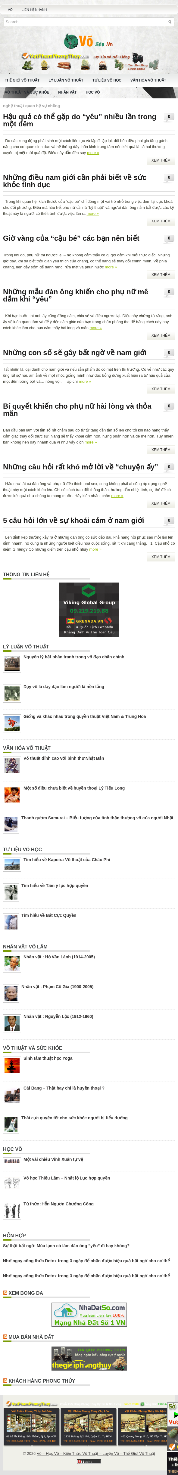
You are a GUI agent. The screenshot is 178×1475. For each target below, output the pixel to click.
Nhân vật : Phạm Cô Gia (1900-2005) (57, 986)
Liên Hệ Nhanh (34, 9)
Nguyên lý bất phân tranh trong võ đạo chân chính (73, 656)
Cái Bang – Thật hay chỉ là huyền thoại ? (64, 1088)
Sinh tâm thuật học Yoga (48, 1058)
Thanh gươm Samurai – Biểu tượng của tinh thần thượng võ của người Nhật (97, 817)
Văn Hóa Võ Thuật (148, 80)
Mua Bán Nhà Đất (31, 1337)
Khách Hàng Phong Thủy (41, 1381)
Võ (10, 9)
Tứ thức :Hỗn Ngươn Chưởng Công (58, 1203)
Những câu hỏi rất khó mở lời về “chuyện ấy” (80, 467)
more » (93, 152)
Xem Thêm (160, 160)
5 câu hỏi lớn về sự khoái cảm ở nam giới (73, 520)
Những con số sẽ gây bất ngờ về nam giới (75, 352)
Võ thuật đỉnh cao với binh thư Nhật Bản (63, 758)
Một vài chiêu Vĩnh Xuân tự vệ (53, 1159)
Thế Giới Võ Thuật (22, 80)
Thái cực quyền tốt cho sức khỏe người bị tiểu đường (74, 1117)
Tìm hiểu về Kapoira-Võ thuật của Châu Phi (66, 859)
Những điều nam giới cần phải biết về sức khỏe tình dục (74, 181)
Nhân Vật (67, 92)
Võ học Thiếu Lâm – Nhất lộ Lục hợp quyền (66, 1178)
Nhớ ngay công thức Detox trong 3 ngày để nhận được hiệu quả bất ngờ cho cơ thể (86, 1260)
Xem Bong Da (25, 1293)
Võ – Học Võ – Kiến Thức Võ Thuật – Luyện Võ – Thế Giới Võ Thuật (96, 1453)
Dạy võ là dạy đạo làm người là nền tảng (63, 686)
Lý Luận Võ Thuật (65, 80)
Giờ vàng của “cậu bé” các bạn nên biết (71, 238)
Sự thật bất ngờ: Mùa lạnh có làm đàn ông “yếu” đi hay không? (66, 1245)
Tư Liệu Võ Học (106, 80)
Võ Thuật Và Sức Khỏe (27, 92)
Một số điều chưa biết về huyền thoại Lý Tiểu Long (74, 788)
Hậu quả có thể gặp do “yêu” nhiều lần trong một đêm (79, 120)
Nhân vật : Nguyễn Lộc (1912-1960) (58, 1016)
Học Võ (93, 92)
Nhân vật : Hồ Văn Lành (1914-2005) (59, 956)
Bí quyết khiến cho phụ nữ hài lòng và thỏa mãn (77, 409)
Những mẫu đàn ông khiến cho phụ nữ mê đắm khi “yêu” (75, 295)
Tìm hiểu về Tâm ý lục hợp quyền (54, 885)
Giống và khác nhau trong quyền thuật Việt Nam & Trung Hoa (84, 716)
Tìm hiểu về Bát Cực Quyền (48, 915)
